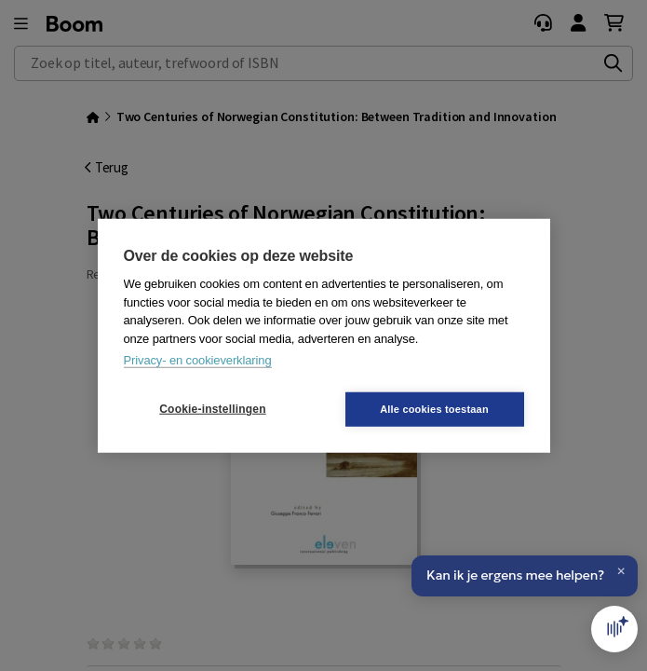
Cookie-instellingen (212, 409)
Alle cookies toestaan (434, 408)
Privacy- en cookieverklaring (198, 360)
